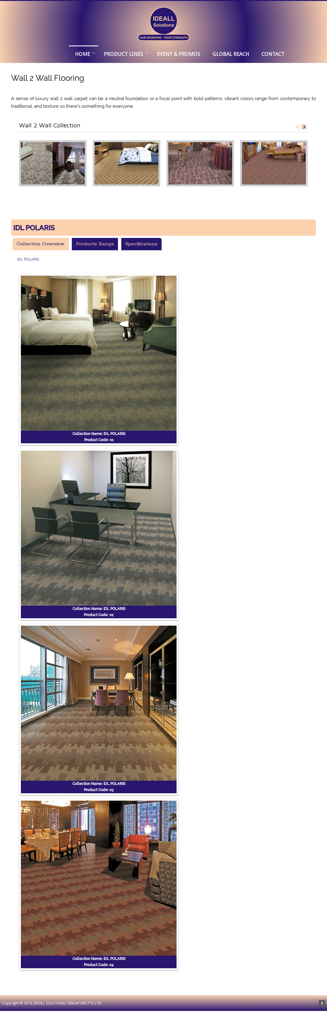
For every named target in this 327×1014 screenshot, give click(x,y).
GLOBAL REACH (230, 54)
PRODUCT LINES (123, 54)
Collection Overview (40, 244)
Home (82, 54)
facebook (322, 1003)
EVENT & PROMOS (178, 54)
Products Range (95, 244)
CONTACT (272, 54)
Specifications (141, 244)
